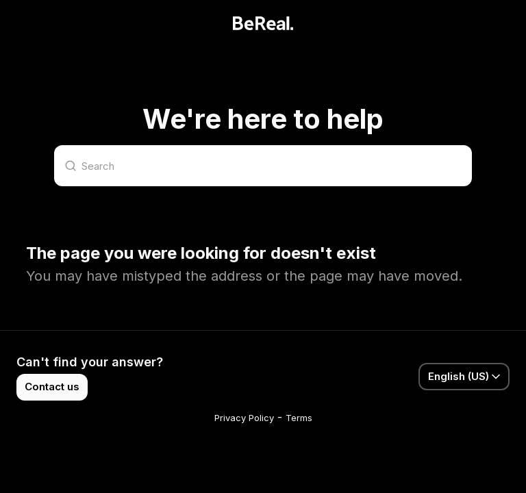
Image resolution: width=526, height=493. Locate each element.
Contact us (52, 386)
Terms (299, 417)
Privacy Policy (244, 417)
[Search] (263, 165)
